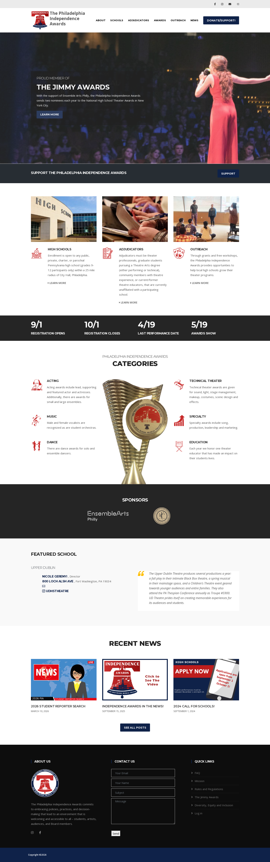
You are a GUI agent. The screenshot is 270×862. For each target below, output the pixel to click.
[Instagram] (32, 832)
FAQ (197, 773)
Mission (199, 781)
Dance (52, 442)
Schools (116, 20)
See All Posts (135, 727)
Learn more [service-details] (57, 283)
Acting (53, 381)
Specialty (197, 416)
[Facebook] (40, 832)
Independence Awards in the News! (133, 706)
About (100, 20)
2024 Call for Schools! (193, 706)
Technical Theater (205, 381)
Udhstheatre (57, 591)
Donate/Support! (221, 20)
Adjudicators (138, 20)
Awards (160, 20)
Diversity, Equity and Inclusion (214, 805)
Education (198, 442)
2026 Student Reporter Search (58, 706)
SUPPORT (228, 173)
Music (52, 416)
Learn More (49, 118)
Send (116, 833)
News (194, 20)
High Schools (59, 249)
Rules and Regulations (209, 789)
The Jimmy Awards (207, 797)
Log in (198, 813)
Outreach (178, 20)
